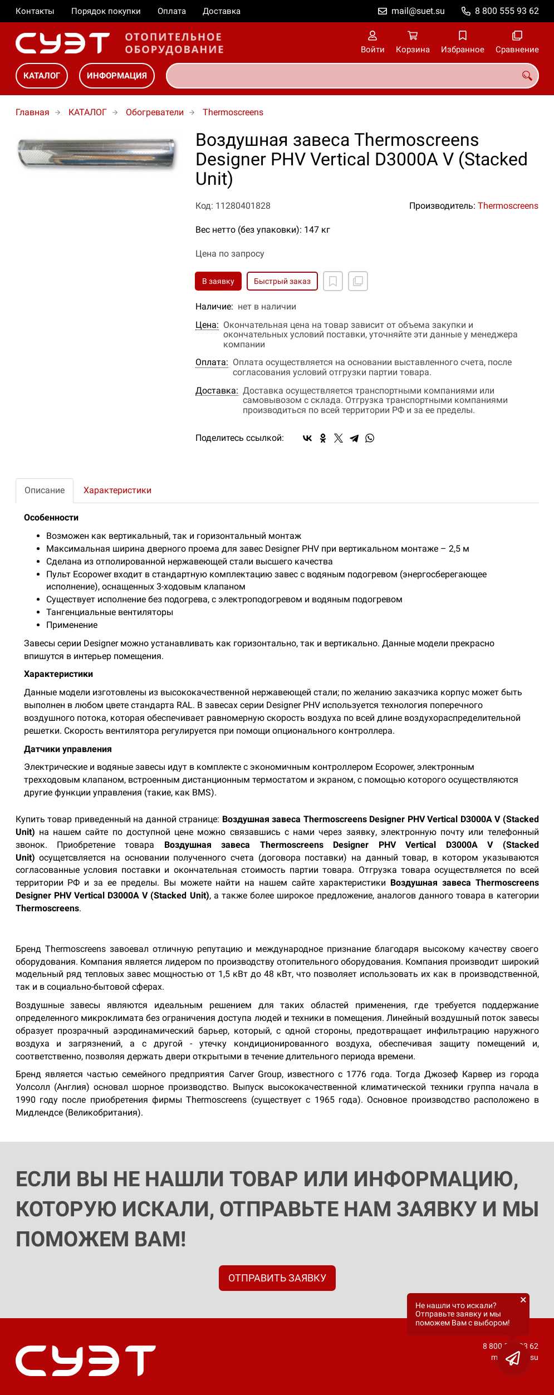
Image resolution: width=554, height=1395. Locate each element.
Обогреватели (155, 112)
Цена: (207, 325)
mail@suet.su (418, 11)
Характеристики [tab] (117, 490)
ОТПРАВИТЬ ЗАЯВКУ (277, 1278)
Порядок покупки (106, 11)
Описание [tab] (44, 490)
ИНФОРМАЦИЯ (117, 76)
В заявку (218, 281)
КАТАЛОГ (41, 76)
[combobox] (352, 76)
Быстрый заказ (282, 281)
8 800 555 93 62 (507, 11)
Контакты (35, 11)
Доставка (222, 11)
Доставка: (216, 391)
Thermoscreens (233, 112)
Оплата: (211, 362)
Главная (33, 112)
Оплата (172, 11)
